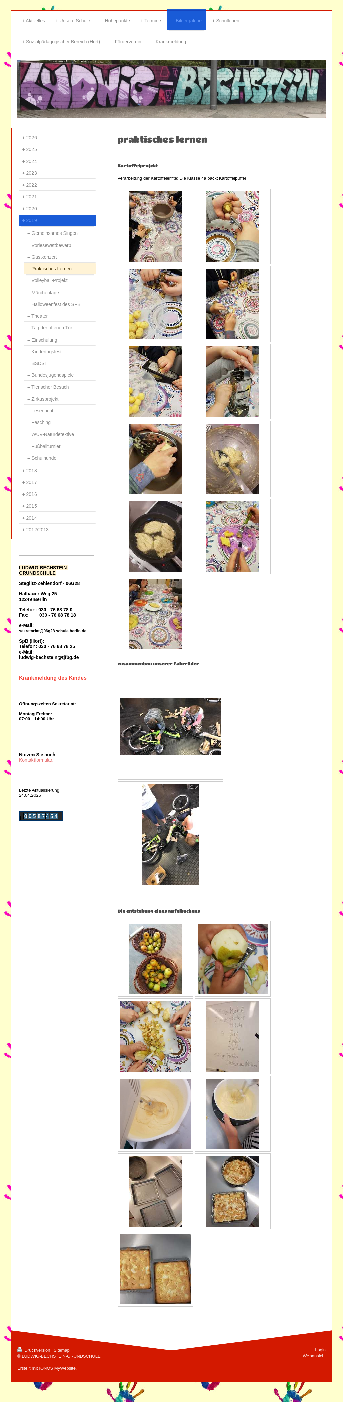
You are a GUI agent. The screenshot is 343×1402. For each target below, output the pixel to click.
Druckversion (34, 1350)
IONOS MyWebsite (57, 1368)
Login (320, 1349)
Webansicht (314, 1355)
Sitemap (62, 1350)
